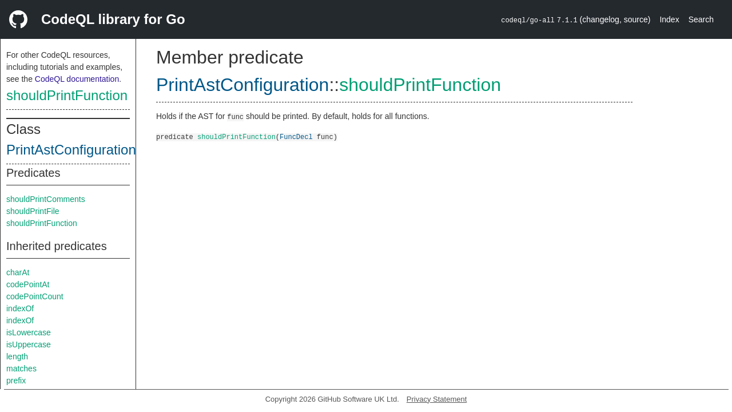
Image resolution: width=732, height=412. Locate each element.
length (17, 356)
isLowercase (28, 332)
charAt (17, 272)
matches (21, 368)
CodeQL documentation (77, 79)
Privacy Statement (437, 399)
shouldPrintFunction (67, 95)
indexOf (20, 308)
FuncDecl (296, 136)
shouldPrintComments (45, 199)
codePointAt (28, 284)
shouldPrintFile (32, 211)
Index (669, 19)
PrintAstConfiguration (71, 149)
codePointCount (34, 296)
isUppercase (28, 344)
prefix (16, 380)
